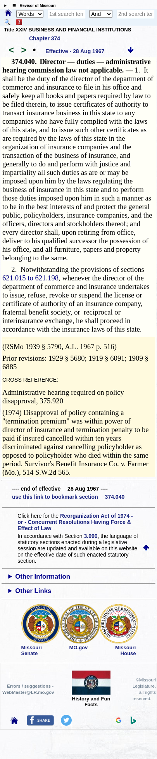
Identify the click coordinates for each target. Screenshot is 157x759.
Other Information (42, 576)
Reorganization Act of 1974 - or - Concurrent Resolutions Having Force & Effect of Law (75, 522)
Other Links (33, 591)
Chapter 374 (44, 38)
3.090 (91, 536)
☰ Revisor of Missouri (32, 5)
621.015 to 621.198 (30, 278)
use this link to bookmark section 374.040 (68, 497)
